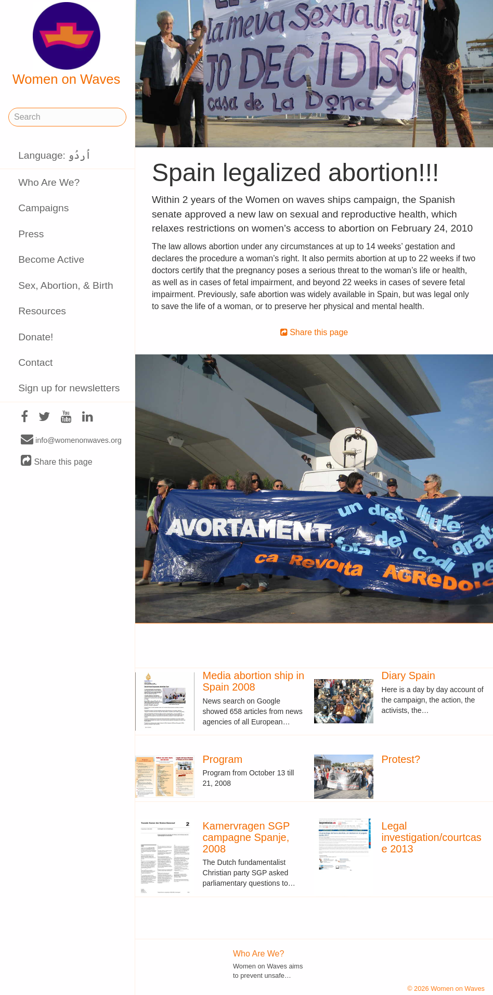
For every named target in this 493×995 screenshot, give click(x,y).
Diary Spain (408, 675)
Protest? (401, 759)
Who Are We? (49, 182)
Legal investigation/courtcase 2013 (432, 837)
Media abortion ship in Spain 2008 (254, 681)
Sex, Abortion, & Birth (65, 285)
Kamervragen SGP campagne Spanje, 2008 (246, 837)
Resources (42, 310)
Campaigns (43, 207)
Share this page (57, 461)
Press (31, 233)
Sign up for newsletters (69, 387)
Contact (35, 362)
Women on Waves (66, 44)
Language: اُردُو (54, 155)
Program (223, 759)
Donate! (35, 336)
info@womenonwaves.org (71, 440)
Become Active (51, 259)
